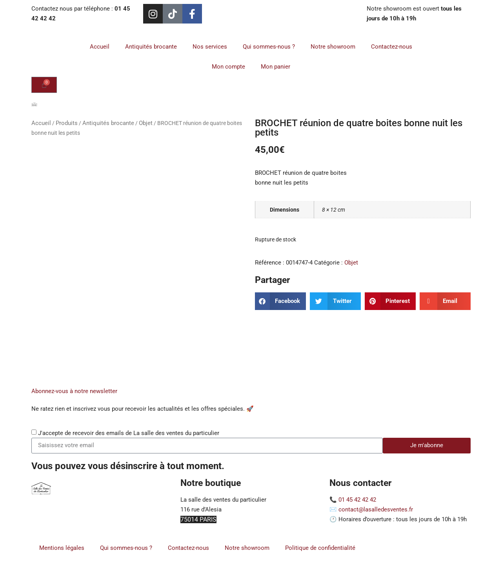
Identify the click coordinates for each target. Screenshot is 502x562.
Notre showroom (333, 46)
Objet (146, 123)
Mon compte (228, 66)
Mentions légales (61, 547)
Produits (67, 123)
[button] (280, 301)
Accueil (99, 46)
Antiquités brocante (151, 46)
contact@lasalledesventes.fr (375, 509)
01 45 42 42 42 (357, 499)
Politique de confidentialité (320, 547)
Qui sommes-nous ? (269, 46)
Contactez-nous (391, 46)
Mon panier (275, 66)
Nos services (210, 46)
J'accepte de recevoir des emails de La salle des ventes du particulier (128, 432)
